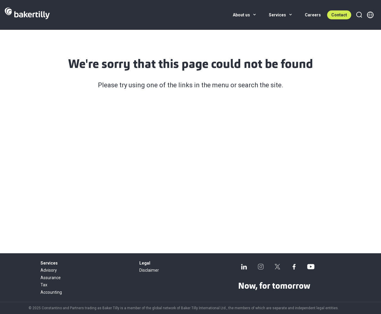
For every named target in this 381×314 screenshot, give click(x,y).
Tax (43, 284)
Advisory (48, 270)
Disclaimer (149, 270)
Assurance (50, 277)
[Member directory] (370, 14)
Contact (339, 15)
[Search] (359, 15)
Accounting (51, 292)
